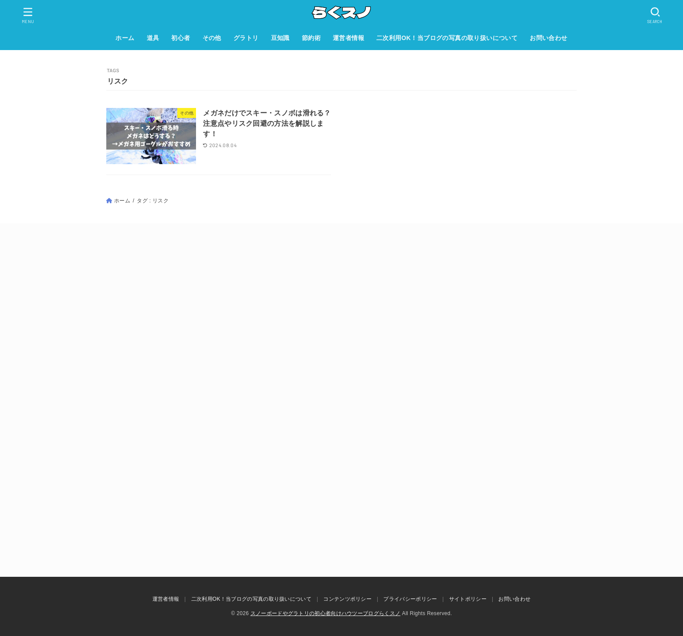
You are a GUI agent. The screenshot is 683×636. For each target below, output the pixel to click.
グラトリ (246, 37)
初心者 (180, 37)
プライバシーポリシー (410, 599)
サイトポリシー (468, 599)
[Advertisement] (341, 323)
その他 (212, 37)
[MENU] (28, 15)
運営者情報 (348, 37)
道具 (153, 37)
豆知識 (280, 37)
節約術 (311, 37)
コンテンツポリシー (347, 599)
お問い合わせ (548, 37)
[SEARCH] (655, 15)
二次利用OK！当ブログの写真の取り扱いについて (446, 37)
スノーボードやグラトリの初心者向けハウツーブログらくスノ (325, 613)
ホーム (124, 37)
